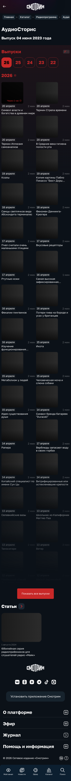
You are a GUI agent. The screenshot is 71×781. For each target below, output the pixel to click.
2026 (15, 75)
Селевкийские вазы (13, 514)
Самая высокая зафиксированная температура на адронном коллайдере (52, 283)
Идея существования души (14, 415)
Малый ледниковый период (48, 581)
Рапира (6, 447)
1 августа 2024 (8, 644)
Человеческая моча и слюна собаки (49, 382)
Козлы (5, 177)
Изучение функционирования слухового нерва (13, 349)
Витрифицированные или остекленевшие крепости (52, 483)
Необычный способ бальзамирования (13, 581)
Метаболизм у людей (14, 380)
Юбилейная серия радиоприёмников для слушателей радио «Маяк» (18, 652)
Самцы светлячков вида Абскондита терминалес (16, 213)
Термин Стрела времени (51, 110)
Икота (40, 346)
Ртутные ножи (10, 278)
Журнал (35, 735)
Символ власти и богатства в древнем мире (18, 111)
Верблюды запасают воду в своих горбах (52, 449)
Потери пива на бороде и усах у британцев (52, 314)
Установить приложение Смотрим (35, 696)
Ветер (39, 548)
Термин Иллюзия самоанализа (12, 145)
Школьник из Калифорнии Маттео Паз (52, 516)
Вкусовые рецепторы (49, 245)
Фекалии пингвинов (14, 312)
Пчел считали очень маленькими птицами (14, 246)
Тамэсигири (8, 548)
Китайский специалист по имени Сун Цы (17, 483)
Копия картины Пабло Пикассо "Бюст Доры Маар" (50, 180)
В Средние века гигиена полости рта (51, 145)
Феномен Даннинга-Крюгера (48, 213)
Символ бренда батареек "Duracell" (52, 415)
